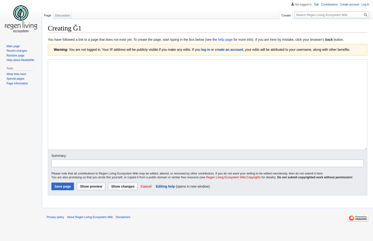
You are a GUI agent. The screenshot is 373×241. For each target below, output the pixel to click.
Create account (349, 4)
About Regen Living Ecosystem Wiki (90, 235)
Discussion (62, 15)
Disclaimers (123, 235)
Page (47, 15)
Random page (15, 55)
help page (225, 39)
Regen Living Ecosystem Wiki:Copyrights (233, 195)
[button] (146, 204)
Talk (316, 4)
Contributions (329, 4)
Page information (17, 83)
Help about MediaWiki (20, 60)
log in (205, 49)
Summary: (59, 173)
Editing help (165, 204)
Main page (13, 46)
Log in (365, 4)
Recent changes (16, 50)
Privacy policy (55, 235)
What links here (16, 74)
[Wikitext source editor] (207, 113)
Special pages (15, 78)
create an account (229, 49)
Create (286, 15)
